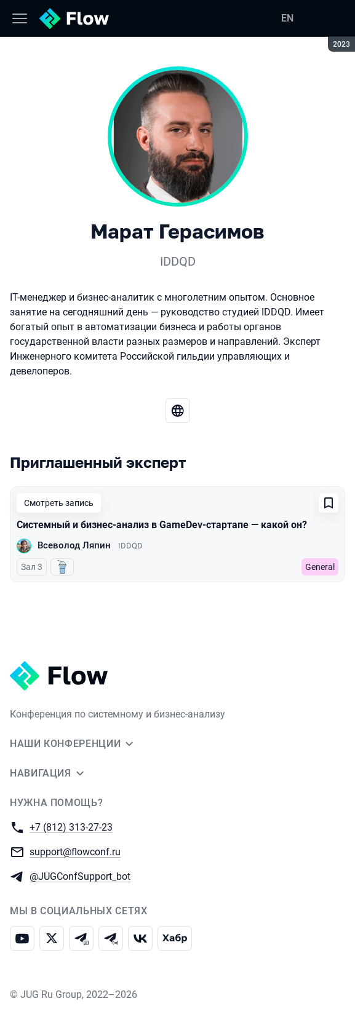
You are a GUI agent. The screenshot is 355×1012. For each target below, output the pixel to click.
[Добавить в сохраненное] (328, 503)
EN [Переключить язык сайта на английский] (287, 18)
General (320, 567)
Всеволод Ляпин (74, 545)
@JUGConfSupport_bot (80, 875)
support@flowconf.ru (75, 851)
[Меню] (19, 18)
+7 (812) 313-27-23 (71, 826)
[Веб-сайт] (178, 410)
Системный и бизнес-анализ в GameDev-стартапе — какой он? (162, 525)
